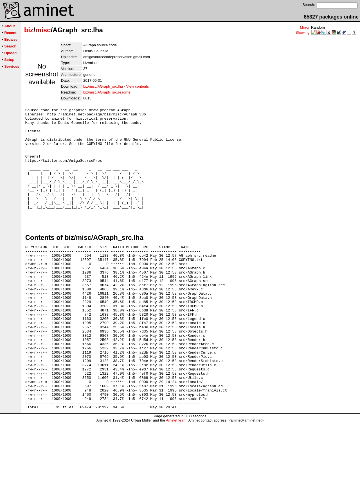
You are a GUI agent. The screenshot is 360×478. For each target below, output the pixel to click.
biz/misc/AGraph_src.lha (103, 86)
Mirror (304, 27)
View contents (137, 86)
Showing (303, 32)
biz (28, 30)
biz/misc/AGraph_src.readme (106, 92)
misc (43, 30)
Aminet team (176, 476)
